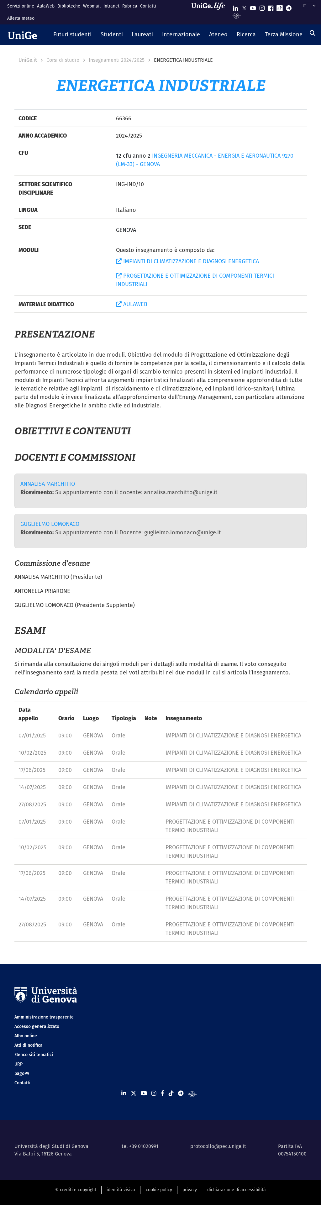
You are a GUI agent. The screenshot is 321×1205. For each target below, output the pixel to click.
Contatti (148, 6)
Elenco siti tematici (33, 1054)
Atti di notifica (28, 1045)
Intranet (111, 6)
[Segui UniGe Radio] (236, 15)
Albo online (25, 1036)
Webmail (92, 6)
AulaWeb (46, 6)
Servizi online (20, 6)
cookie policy (159, 1190)
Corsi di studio (62, 60)
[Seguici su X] (244, 6)
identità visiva (121, 1190)
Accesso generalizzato (36, 1026)
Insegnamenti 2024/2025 (117, 60)
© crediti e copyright (75, 1190)
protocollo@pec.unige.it (218, 1146)
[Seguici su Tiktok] (279, 6)
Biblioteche (68, 6)
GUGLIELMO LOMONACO (49, 524)
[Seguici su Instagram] (262, 6)
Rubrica (129, 6)
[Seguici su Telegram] (288, 6)
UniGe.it (27, 60)
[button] (72, 34)
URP (18, 1064)
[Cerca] (312, 33)
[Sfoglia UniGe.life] (210, 12)
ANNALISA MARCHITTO (47, 484)
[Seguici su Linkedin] (235, 6)
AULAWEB (131, 304)
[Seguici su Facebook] (270, 6)
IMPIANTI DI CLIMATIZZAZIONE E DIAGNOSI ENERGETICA (187, 261)
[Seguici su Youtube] (253, 6)
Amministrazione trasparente (44, 1017)
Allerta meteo (20, 18)
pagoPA (21, 1073)
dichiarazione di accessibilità (236, 1190)
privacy (189, 1190)
